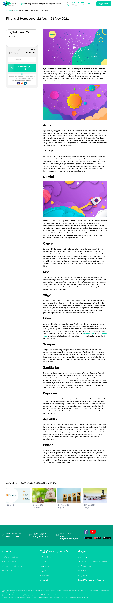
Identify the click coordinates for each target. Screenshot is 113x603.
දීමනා (23, 3)
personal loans (88, 333)
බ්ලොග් (43, 562)
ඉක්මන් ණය (83, 557)
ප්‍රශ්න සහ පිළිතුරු (47, 3)
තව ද (90, 4)
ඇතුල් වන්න (104, 4)
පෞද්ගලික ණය (46, 566)
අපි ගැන (39, 3)
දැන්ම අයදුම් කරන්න (20, 68)
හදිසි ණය (82, 571)
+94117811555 (78, 3)
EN (67, 3)
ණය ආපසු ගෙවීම (30, 3)
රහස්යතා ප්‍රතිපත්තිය (10, 557)
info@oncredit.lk (41, 536)
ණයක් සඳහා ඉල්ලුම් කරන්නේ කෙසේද (93, 562)
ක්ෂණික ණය (45, 575)
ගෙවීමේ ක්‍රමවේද (84, 566)
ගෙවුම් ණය (44, 580)
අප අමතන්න (7, 571)
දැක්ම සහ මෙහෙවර (10, 562)
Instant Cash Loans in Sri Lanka (91, 580)
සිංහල (67, 5)
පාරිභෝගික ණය (46, 557)
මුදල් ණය (44, 571)
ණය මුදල (13, 36)
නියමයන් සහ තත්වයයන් (12, 566)
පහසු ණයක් (83, 575)
